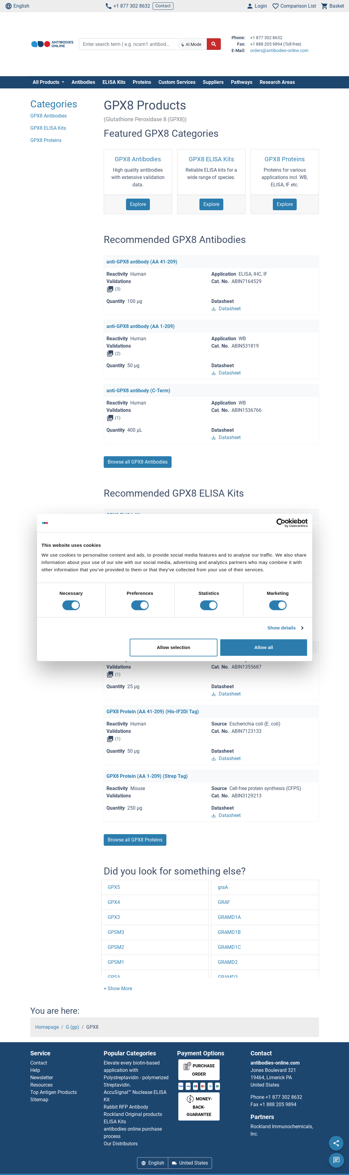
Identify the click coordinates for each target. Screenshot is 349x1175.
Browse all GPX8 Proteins (135, 840)
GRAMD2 (228, 962)
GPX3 (114, 917)
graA (223, 887)
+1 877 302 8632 (127, 6)
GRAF (224, 902)
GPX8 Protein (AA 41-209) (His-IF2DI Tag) (152, 711)
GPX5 (114, 887)
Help (35, 1070)
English (17, 6)
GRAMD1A (229, 917)
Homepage (47, 1027)
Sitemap (39, 1099)
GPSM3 (116, 932)
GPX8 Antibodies (138, 159)
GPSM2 (116, 947)
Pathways (241, 82)
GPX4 (114, 902)
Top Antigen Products (53, 1092)
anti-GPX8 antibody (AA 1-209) (140, 326)
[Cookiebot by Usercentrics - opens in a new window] (281, 523)
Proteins (142, 82)
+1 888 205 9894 (278, 1104)
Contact (163, 5)
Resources (41, 1085)
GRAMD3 (228, 977)
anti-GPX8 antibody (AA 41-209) (141, 262)
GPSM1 (116, 962)
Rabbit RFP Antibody (126, 1107)
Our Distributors (121, 1144)
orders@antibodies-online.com (279, 50)
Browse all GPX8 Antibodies (138, 462)
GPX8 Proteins (285, 159)
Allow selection (173, 647)
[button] (118, 988)
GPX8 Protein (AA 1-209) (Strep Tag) (147, 776)
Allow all (263, 647)
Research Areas (277, 82)
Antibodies (83, 82)
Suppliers (213, 82)
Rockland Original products (133, 1114)
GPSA (114, 977)
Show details (281, 627)
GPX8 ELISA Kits (211, 159)
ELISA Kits (113, 82)
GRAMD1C (229, 947)
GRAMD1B (229, 932)
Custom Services (176, 82)
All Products (47, 82)
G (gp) (72, 1027)
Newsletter (41, 1077)
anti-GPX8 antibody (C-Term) (138, 391)
